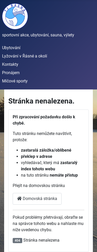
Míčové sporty (15, 81)
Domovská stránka (37, 198)
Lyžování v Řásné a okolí (24, 56)
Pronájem (11, 72)
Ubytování (11, 47)
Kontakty (10, 64)
